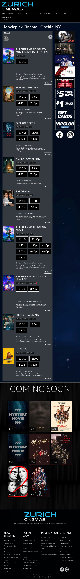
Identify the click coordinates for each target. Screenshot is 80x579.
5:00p (21, 251)
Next (50, 37)
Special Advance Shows (48, 543)
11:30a (22, 200)
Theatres (66, 13)
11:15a (22, 239)
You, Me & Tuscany (10, 540)
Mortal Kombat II (28, 568)
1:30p (35, 358)
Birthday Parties (65, 554)
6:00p (33, 251)
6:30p (33, 364)
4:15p (45, 245)
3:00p (35, 132)
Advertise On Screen (66, 546)
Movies (10, 13)
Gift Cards (37, 13)
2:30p (33, 245)
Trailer (48, 83)
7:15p (33, 103)
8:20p (33, 288)
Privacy (62, 549)
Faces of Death (9, 543)
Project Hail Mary (9, 568)
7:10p (33, 174)
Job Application (64, 543)
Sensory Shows (46, 552)
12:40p (22, 132)
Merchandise (48, 13)
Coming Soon (45, 537)
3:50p (35, 324)
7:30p (21, 257)
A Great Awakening (10, 546)
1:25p (35, 168)
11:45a (22, 97)
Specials (19, 13)
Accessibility (64, 552)
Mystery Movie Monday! (49, 554)
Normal (25, 548)
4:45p (21, 103)
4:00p (21, 364)
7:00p (33, 207)
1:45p (21, 245)
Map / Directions (65, 540)
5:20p (21, 138)
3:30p (21, 288)
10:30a (22, 61)
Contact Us (63, 537)
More (56, 13)
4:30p (21, 207)
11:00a (22, 358)
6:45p (45, 251)
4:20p (21, 174)
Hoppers (6, 571)
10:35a (22, 168)
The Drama (7, 549)
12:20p (22, 324)
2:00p (35, 200)
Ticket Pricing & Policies (48, 546)
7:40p (33, 138)
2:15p (35, 97)
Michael (25, 557)
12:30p (35, 239)
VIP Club (28, 13)
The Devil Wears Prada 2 (30, 565)
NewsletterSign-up (6, 18)
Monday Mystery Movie (30, 540)
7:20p (21, 330)
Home (3, 13)
